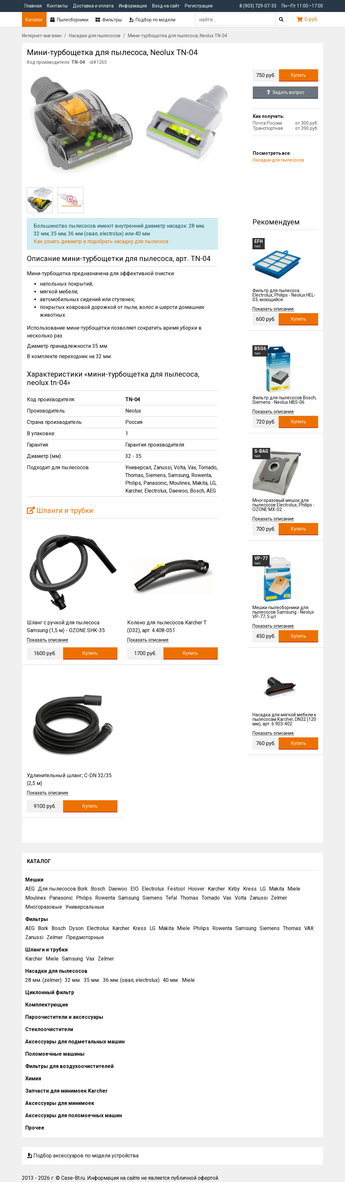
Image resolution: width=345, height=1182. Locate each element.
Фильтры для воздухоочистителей (69, 1066)
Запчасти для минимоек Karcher (66, 1091)
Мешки (34, 880)
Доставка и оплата (93, 5)
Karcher (216, 889)
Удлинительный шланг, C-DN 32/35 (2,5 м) (69, 779)
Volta (240, 898)
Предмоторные (85, 937)
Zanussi (259, 898)
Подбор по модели (152, 19)
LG (263, 889)
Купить (298, 75)
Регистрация (199, 5)
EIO (134, 889)
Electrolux (153, 889)
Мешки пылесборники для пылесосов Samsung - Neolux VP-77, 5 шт (283, 612)
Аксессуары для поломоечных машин (73, 1115)
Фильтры (108, 19)
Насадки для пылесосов (278, 160)
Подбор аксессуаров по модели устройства (83, 1156)
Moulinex (35, 898)
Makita (276, 889)
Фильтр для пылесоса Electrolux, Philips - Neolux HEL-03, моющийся (284, 295)
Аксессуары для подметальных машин (75, 1042)
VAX (309, 928)
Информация (133, 5)
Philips (84, 898)
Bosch (98, 889)
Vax (227, 898)
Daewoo (117, 889)
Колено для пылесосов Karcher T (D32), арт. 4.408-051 (166, 626)
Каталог (34, 19)
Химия (33, 1078)
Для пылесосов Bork (63, 889)
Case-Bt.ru (73, 1178)
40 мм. (171, 980)
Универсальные (84, 907)
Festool (176, 889)
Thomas (189, 898)
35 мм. (92, 980)
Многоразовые (43, 907)
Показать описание (47, 640)
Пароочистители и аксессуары (64, 1017)
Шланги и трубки (60, 510)
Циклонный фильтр (49, 992)
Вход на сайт (166, 5)
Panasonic (61, 898)
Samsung (128, 898)
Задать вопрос (285, 92)
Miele (293, 889)
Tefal (171, 898)
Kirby (234, 889)
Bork (43, 928)
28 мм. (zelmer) (43, 980)
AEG (30, 889)
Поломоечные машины (54, 1054)
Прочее (34, 1128)
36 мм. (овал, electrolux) (131, 980)
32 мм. (73, 980)
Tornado (211, 898)
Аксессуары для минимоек (59, 1103)
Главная (33, 5)
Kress (250, 889)
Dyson (76, 928)
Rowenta (105, 898)
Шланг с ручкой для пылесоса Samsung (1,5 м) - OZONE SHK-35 (66, 626)
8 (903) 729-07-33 (257, 5)
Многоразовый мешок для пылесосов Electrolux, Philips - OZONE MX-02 (283, 505)
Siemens (152, 898)
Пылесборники (69, 19)
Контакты (57, 5)
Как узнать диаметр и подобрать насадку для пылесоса (101, 241)
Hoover (196, 889)
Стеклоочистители (49, 1029)
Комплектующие (46, 1005)
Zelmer (279, 898)
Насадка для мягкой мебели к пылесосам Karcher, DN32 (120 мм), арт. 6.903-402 (284, 719)
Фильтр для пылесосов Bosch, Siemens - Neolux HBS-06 (284, 399)
